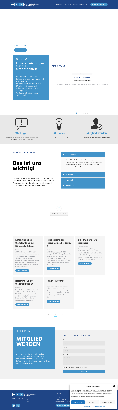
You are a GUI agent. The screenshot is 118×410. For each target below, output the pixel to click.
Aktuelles (59, 4)
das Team (68, 4)
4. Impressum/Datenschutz (98, 406)
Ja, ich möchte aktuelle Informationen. (75, 367)
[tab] (83, 154)
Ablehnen (92, 402)
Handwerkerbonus (55, 281)
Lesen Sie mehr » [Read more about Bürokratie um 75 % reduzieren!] (84, 263)
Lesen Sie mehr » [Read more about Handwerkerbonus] (53, 301)
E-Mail (65, 347)
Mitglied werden (96, 133)
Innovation (70, 186)
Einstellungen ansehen (107, 402)
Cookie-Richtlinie (86, 406)
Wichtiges (21, 133)
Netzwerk (69, 180)
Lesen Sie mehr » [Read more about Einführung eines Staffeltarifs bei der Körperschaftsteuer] (22, 270)
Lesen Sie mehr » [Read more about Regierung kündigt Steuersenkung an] (22, 304)
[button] (114, 386)
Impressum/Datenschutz (81, 4)
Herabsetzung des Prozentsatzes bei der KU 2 (59, 243)
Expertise (69, 175)
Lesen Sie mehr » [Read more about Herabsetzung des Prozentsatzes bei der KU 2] (53, 268)
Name (64, 340)
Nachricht (66, 355)
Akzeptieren (78, 402)
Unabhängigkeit (72, 154)
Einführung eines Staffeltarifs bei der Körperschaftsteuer (24, 243)
